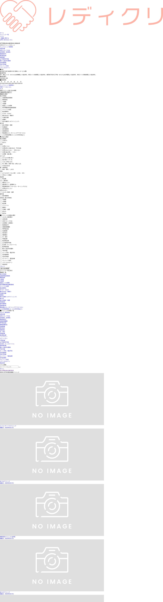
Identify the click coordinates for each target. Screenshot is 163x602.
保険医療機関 (5, 227)
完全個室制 (3, 62)
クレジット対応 (4, 66)
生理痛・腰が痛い (6, 154)
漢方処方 (3, 233)
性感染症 (3, 127)
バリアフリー (3, 337)
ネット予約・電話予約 (7, 252)
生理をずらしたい (6, 188)
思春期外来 (4, 131)
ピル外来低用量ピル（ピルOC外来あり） (12, 135)
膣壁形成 (3, 99)
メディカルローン (5, 67)
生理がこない (5, 146)
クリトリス (4, 205)
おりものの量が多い (7, 157)
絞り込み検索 (5, 268)
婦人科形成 (3, 274)
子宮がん (3, 140)
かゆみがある (5, 165)
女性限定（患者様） (5, 52)
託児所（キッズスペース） (8, 244)
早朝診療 (3, 239)
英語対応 (3, 264)
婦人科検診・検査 (6, 125)
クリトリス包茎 (5, 109)
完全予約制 (3, 64)
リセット (2, 266)
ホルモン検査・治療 (7, 192)
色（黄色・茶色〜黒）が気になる (10, 163)
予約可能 (3, 250)
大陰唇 (3, 103)
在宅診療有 (3, 358)
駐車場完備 (4, 246)
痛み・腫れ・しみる (7, 169)
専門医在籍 (3, 55)
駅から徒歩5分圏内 (5, 60)
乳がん (3, 142)
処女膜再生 (4, 111)
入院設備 (2, 340)
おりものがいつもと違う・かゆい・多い (12, 173)
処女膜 (3, 203)
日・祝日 (3, 237)
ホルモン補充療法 (6, 217)
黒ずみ (3, 213)
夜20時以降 (4, 240)
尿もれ (3, 211)
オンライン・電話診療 (7, 258)
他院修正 (2, 57)
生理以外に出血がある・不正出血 (10, 148)
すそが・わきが (5, 113)
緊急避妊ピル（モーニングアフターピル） (13, 133)
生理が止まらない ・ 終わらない (10, 150)
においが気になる (6, 161)
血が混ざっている (6, 159)
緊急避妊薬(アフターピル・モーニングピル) (13, 186)
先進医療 (3, 231)
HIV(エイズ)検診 (6, 175)
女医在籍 (2, 48)
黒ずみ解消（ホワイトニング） (10, 121)
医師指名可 (3, 54)
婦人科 (2, 298)
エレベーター (3, 338)
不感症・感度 (5, 209)
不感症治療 (4, 117)
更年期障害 (4, 129)
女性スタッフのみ (5, 50)
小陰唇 (3, 101)
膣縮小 (3, 207)
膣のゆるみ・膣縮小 (7, 115)
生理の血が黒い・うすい (8, 152)
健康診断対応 (3, 324)
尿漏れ (3, 119)
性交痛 (3, 178)
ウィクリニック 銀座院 (6, 47)
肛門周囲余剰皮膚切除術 (8, 107)
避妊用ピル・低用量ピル (8, 184)
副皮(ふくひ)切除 (6, 105)
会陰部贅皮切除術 (6, 97)
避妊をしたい (5, 182)
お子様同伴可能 (4, 59)
